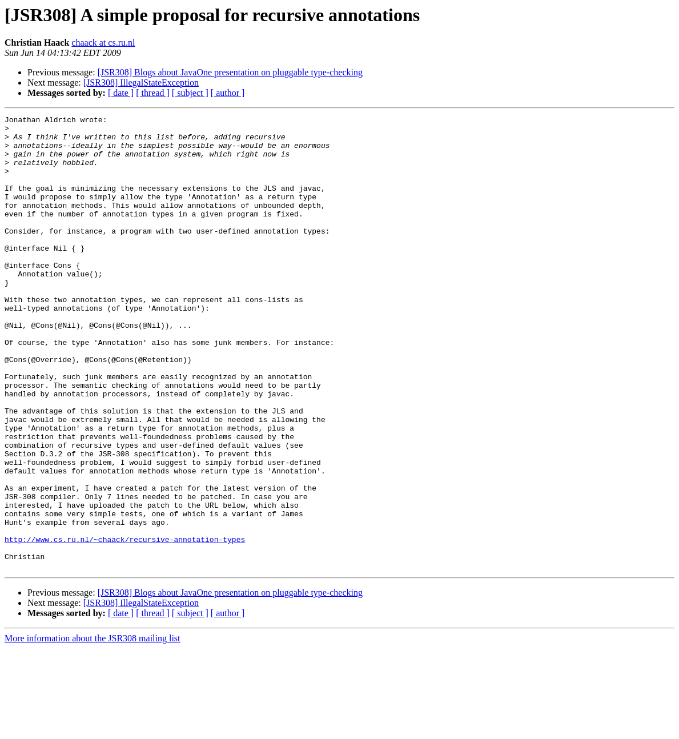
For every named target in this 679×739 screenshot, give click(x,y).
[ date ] (121, 93)
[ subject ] (190, 93)
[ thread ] (153, 93)
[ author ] (228, 93)
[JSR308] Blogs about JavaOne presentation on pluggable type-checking (230, 72)
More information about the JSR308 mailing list (92, 729)
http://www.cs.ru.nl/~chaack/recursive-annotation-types (125, 625)
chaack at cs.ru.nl (103, 42)
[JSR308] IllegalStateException (141, 82)
